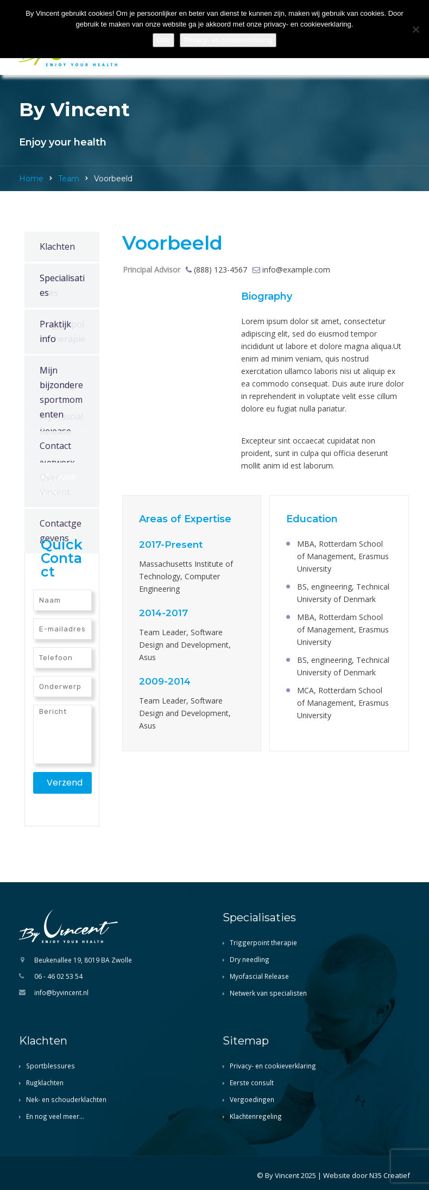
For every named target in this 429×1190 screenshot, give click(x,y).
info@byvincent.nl (61, 992)
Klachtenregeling (256, 1116)
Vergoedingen (252, 1099)
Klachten (57, 246)
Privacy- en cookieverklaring (273, 1065)
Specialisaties (62, 285)
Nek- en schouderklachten (66, 1099)
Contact (55, 446)
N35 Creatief (389, 1175)
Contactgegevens (60, 530)
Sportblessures (50, 1065)
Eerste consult (252, 1082)
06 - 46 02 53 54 (58, 976)
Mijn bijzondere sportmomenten (61, 392)
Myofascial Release (259, 976)
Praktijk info (55, 331)
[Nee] (415, 29)
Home (31, 178)
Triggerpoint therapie (263, 942)
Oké (163, 40)
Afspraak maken (58, 484)
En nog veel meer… (55, 1116)
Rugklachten (45, 1082)
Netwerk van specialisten (268, 993)
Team (68, 178)
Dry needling (249, 959)
